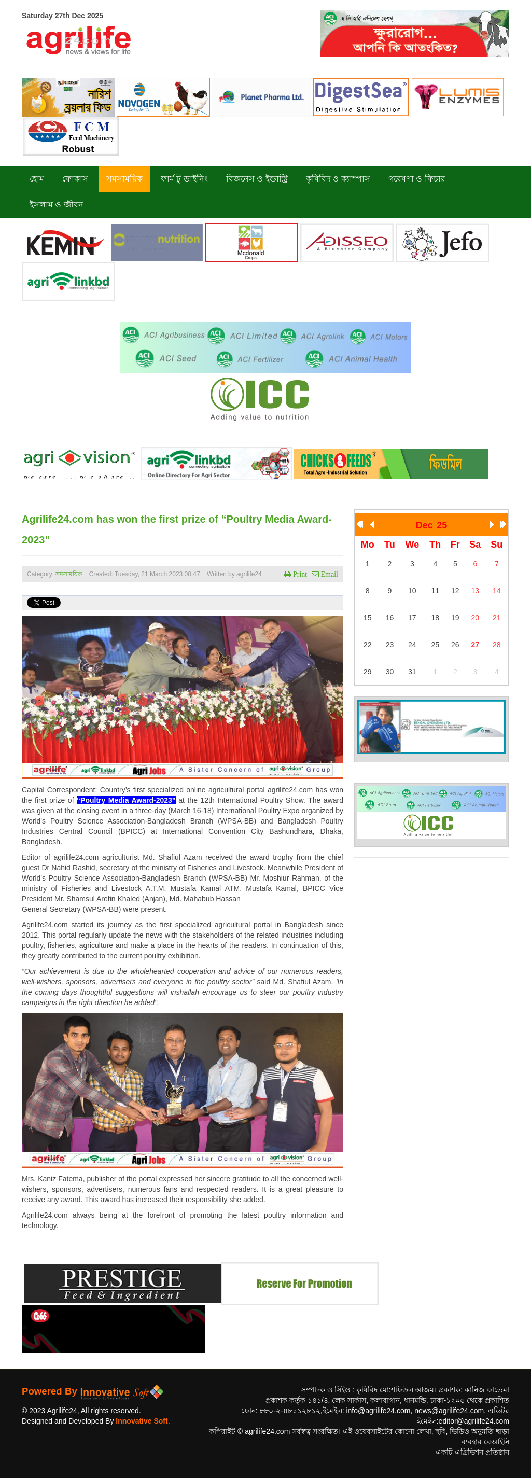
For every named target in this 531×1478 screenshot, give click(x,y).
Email (328, 574)
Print (299, 574)
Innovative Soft (141, 1421)
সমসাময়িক (68, 574)
